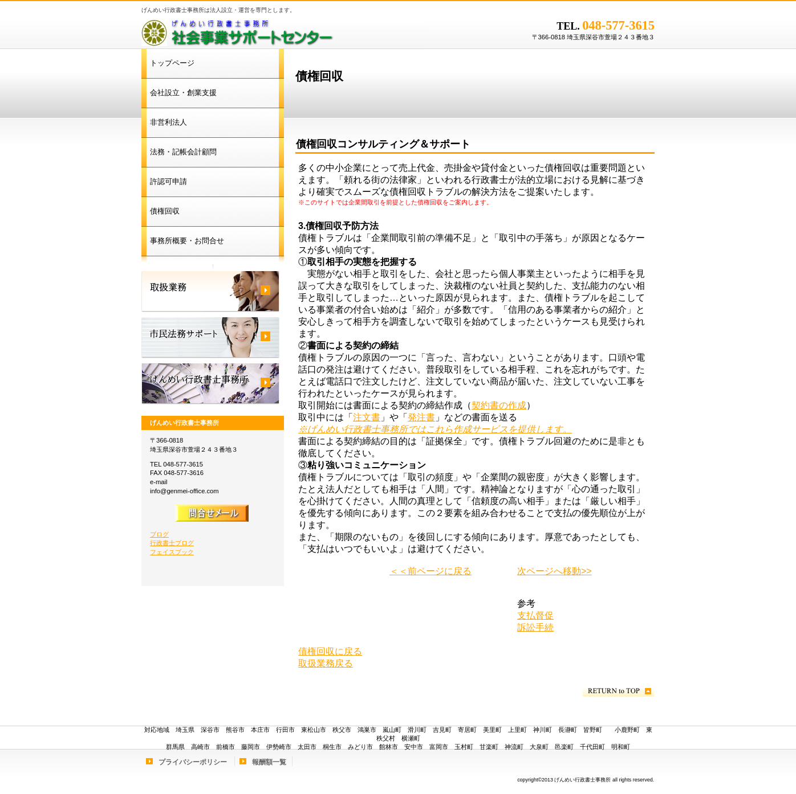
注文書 (366, 417)
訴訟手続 (535, 627)
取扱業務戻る (325, 663)
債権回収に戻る (330, 651)
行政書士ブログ (172, 542)
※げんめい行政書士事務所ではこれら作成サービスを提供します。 (435, 429)
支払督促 (535, 615)
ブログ (159, 534)
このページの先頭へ (618, 691)
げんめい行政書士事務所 (284, 31)
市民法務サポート (210, 337)
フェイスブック (172, 552)
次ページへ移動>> (554, 571)
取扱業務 (210, 291)
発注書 (421, 417)
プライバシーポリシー (193, 762)
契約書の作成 (499, 405)
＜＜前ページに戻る (430, 571)
